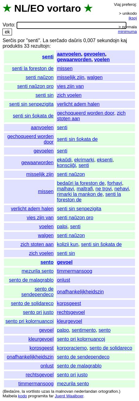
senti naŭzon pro (35, 86)
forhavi (114, 183)
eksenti (105, 159)
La (45, 40)
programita (38, 396)
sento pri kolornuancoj (30, 321)
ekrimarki (84, 159)
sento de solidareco (32, 303)
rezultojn (40, 46)
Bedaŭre (11, 391)
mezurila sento (38, 271)
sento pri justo (38, 312)
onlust (63, 280)
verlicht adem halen (78, 104)
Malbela (9, 396)
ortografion (108, 391)
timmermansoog (74, 271)
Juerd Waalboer (69, 396)
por (21, 40)
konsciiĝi (66, 165)
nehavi (121, 188)
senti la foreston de (33, 68)
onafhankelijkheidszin (80, 291)
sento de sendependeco (37, 291)
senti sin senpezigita (31, 104)
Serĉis (9, 40)
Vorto (8, 25)
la (23, 391)
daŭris (75, 40)
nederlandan (85, 391)
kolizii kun (67, 244)
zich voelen (69, 95)
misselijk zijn (70, 77)
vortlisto (33, 391)
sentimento (84, 330)
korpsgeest (69, 303)
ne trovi (104, 188)
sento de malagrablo (31, 280)
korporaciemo (72, 348)
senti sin (45, 95)
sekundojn (108, 40)
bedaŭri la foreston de (81, 183)
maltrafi (85, 188)
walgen (95, 77)
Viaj (117, 4)
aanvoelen (69, 54)
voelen (102, 59)
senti (48, 56)
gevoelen (94, 54)
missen (65, 68)
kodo (22, 396)
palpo (63, 330)
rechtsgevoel (71, 312)
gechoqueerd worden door (85, 113)
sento (47, 262)
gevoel (65, 262)
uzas (45, 391)
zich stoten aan (37, 244)
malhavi (65, 188)
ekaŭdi (64, 159)
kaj (124, 40)
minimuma (127, 31)
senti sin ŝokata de (33, 115)
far (51, 396)
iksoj (133, 18)
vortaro (64, 8)
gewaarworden (74, 59)
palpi (62, 226)
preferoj (129, 4)
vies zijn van (70, 86)
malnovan (64, 391)
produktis (12, 46)
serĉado (58, 40)
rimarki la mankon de (80, 194)
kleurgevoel (69, 321)
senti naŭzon (40, 77)
